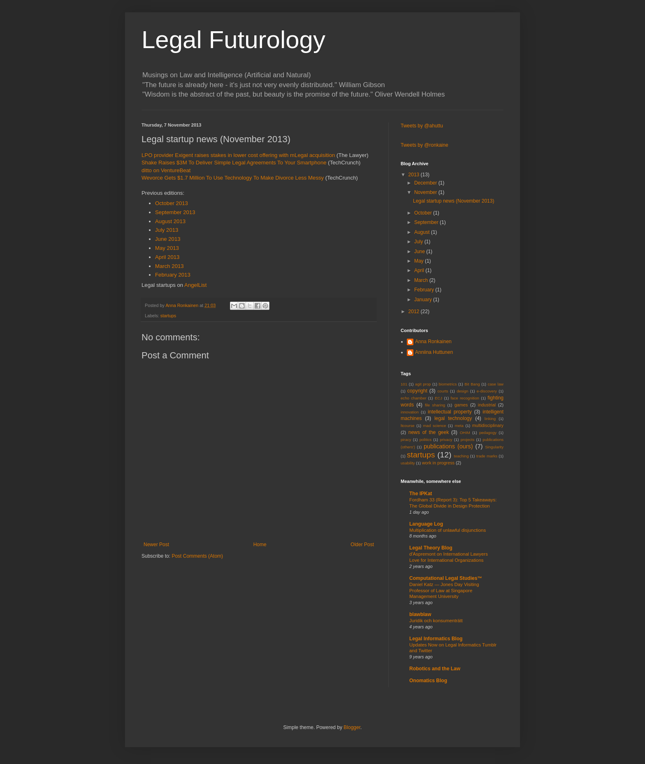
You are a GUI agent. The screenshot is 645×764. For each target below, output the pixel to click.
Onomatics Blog (428, 680)
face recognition (464, 398)
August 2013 (170, 221)
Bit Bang (472, 384)
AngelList (195, 285)
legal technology (453, 418)
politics (426, 439)
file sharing (435, 405)
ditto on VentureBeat (166, 170)
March (421, 280)
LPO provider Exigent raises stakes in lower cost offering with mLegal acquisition (238, 155)
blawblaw (420, 614)
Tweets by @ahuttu (422, 126)
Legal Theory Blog (430, 548)
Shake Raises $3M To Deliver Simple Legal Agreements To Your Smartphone (234, 162)
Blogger (351, 727)
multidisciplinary (487, 425)
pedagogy (488, 432)
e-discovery (487, 391)
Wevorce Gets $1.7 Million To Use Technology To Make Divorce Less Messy (233, 178)
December (426, 183)
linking (490, 418)
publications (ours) (448, 446)
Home (260, 544)
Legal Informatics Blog (435, 639)
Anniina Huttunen (434, 352)
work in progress (438, 462)
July (419, 242)
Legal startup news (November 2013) (453, 201)
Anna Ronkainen (433, 341)
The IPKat (420, 493)
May (419, 261)
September (427, 222)
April (419, 270)
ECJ (438, 398)
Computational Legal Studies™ (445, 578)
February (424, 290)
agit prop (423, 384)
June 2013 (168, 239)
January (423, 299)
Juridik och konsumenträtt (436, 620)
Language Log (426, 524)
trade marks (486, 456)
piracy (406, 439)
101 (404, 384)
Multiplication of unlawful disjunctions (447, 530)
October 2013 (171, 203)
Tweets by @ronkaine (424, 145)
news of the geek (428, 432)
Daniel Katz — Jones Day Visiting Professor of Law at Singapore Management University (444, 590)
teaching (461, 456)
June (420, 251)
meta (459, 425)
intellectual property (450, 412)
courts (443, 391)
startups (168, 315)
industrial (487, 404)
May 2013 (167, 248)
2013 (414, 175)
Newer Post (156, 544)
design (462, 391)
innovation (410, 412)
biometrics (448, 384)
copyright (417, 391)
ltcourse (408, 425)
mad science (434, 425)
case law (495, 384)
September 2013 (175, 212)
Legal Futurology (233, 39)
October (423, 213)
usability (408, 463)
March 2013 (169, 266)
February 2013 (172, 275)
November (426, 192)
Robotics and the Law (434, 669)
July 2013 (166, 230)
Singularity (494, 447)
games (461, 404)
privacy (446, 439)
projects (468, 439)
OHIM (465, 432)
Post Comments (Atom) (197, 556)
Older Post (362, 544)
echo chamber (413, 398)
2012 (414, 311)
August (422, 232)
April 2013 (167, 257)
